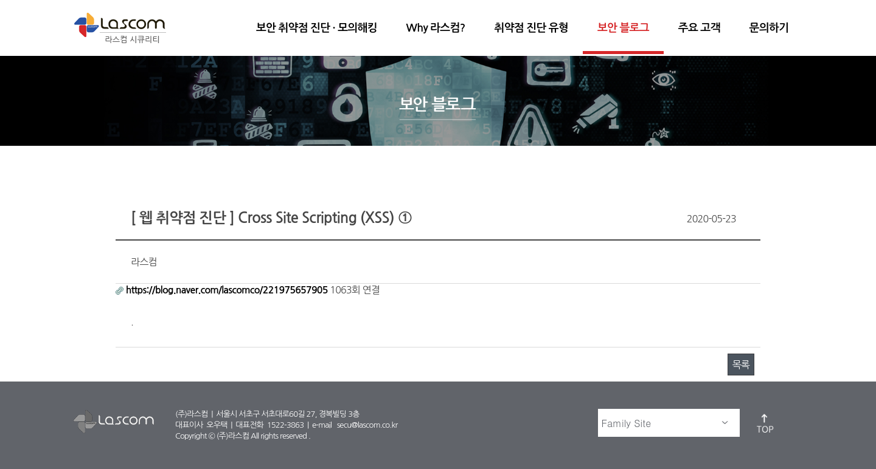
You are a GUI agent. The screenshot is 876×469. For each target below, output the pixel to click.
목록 (740, 364)
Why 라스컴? (435, 27)
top (766, 423)
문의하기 (768, 27)
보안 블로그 (623, 27)
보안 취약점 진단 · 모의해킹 (316, 27)
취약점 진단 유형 (531, 27)
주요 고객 (699, 27)
